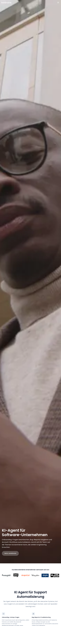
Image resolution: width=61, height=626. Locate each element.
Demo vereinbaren (10, 553)
